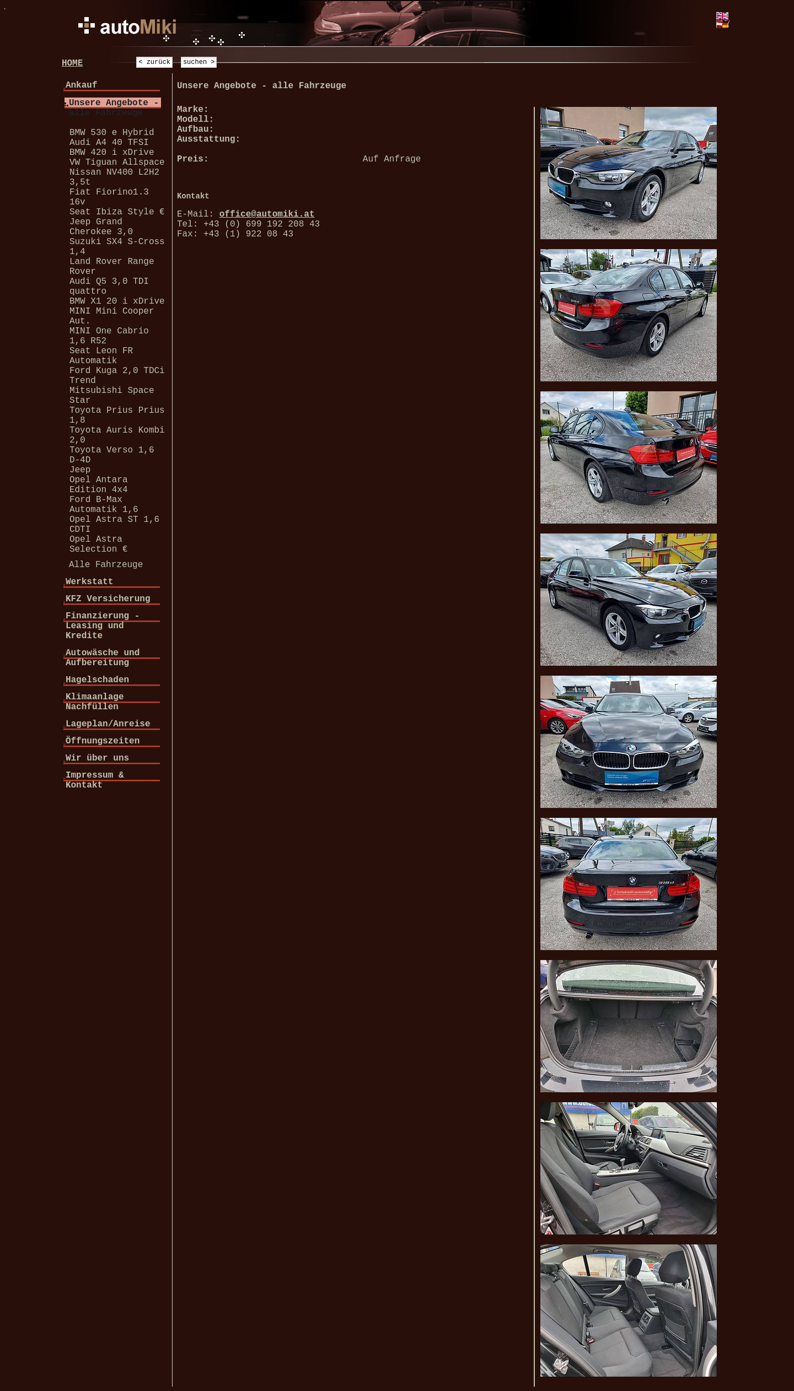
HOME (72, 63)
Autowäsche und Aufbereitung (103, 658)
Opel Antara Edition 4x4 (98, 485)
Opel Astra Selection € (98, 544)
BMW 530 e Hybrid (111, 133)
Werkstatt (89, 582)
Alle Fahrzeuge (106, 565)
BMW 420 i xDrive (111, 153)
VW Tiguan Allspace (117, 163)
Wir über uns (97, 758)
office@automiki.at (267, 214)
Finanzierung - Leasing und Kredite (103, 626)
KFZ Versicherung (108, 599)
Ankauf (82, 85)
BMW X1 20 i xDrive (117, 301)
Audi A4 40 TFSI (109, 143)
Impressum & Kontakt (95, 780)
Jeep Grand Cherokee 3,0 (101, 227)
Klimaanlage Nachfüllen (95, 702)
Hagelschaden (97, 680)
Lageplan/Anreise (108, 724)
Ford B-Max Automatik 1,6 (103, 505)
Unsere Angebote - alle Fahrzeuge (114, 108)
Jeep (79, 470)
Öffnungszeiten (103, 741)
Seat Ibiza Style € (117, 212)
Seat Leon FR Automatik (101, 356)
